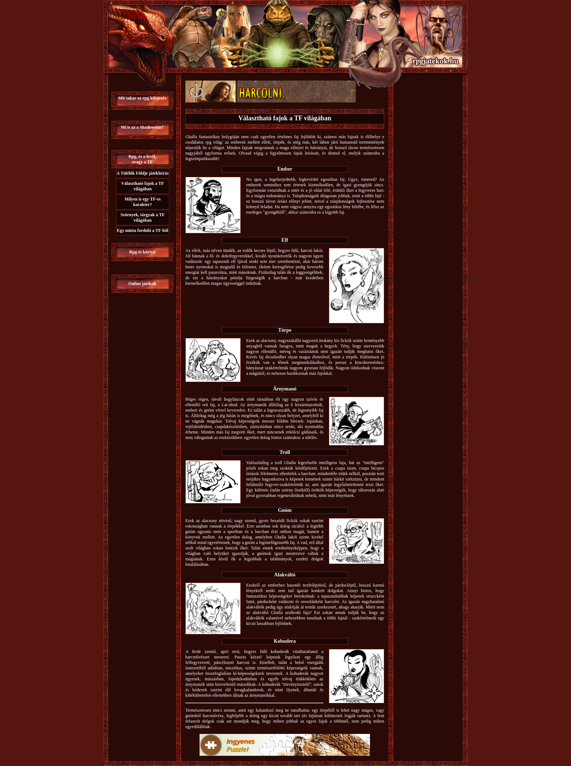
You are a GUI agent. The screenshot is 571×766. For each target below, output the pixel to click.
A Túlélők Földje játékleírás (143, 173)
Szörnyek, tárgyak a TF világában (143, 217)
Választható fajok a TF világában (142, 186)
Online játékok (142, 283)
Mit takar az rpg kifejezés (142, 98)
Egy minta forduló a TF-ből (142, 230)
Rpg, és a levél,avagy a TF (142, 159)
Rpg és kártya (142, 251)
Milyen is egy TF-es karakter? (143, 202)
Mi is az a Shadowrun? (142, 127)
